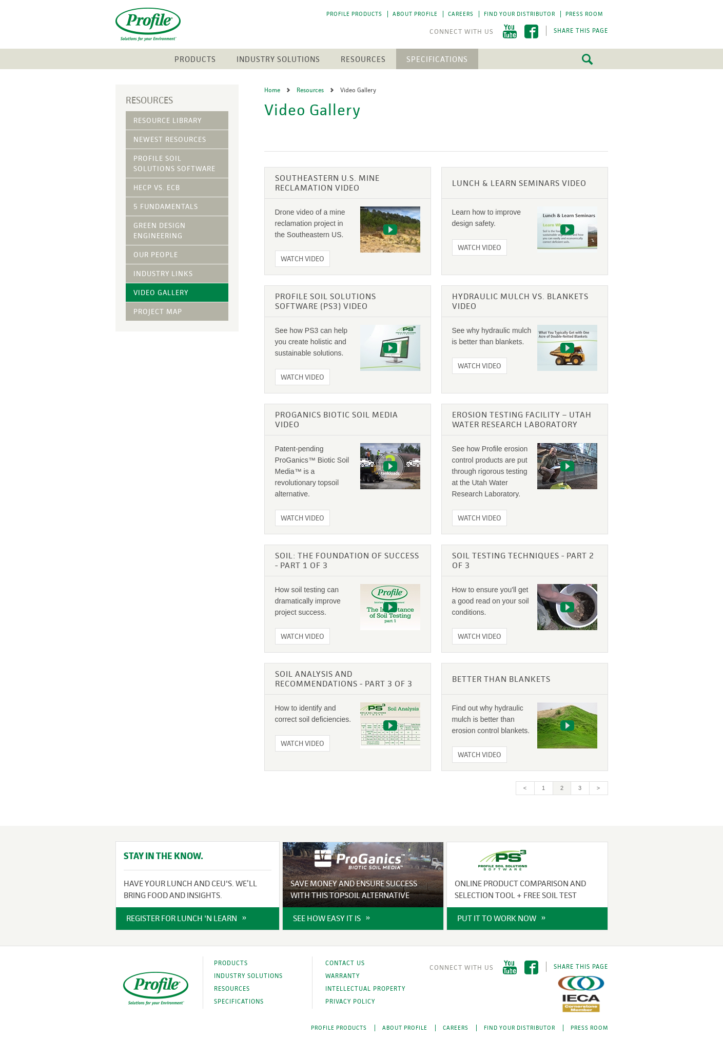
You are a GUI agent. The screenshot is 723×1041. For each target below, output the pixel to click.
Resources (363, 59)
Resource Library (167, 120)
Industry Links (163, 273)
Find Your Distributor (519, 13)
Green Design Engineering (159, 230)
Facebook (531, 31)
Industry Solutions (278, 59)
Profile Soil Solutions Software (174, 163)
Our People (155, 254)
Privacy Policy (350, 1001)
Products (195, 59)
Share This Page (581, 31)
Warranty (342, 976)
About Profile (415, 13)
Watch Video (302, 258)
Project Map (157, 311)
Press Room (584, 13)
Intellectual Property (365, 989)
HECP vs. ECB (156, 187)
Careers (461, 13)
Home (273, 90)
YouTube (510, 31)
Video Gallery (160, 292)
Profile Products (354, 13)
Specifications (437, 59)
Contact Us (345, 963)
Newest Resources (169, 139)
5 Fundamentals (165, 206)
